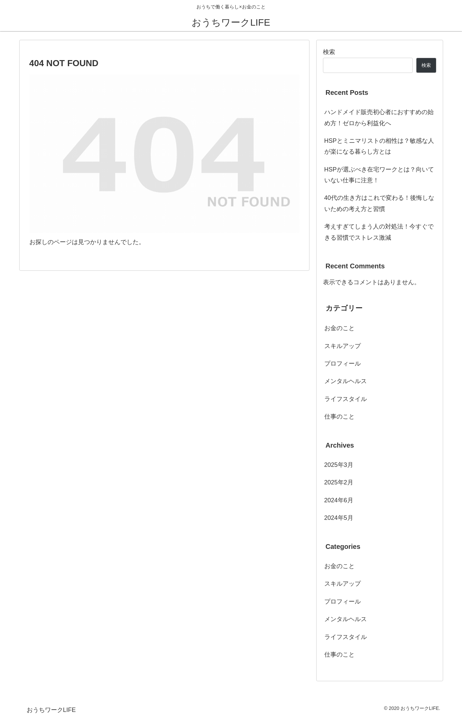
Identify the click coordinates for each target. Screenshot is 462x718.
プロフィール (342, 363)
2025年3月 (338, 464)
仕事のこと (339, 416)
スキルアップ (342, 346)
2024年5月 (338, 517)
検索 (329, 52)
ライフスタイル (345, 399)
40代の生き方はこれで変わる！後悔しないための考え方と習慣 (379, 203)
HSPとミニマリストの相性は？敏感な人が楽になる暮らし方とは (379, 146)
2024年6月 (338, 500)
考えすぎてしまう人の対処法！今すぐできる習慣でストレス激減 (379, 232)
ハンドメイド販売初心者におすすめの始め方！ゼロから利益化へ (379, 117)
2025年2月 (338, 482)
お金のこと (339, 328)
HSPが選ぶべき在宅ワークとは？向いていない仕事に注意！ (379, 175)
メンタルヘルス (345, 381)
